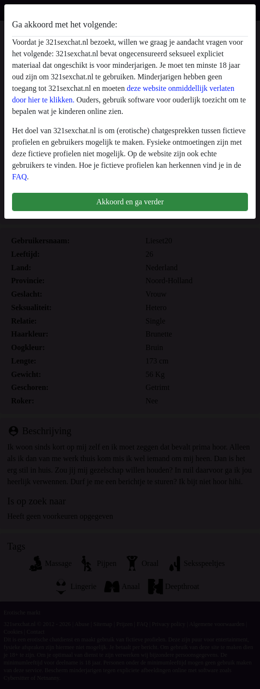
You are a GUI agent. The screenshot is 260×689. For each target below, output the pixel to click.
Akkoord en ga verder (130, 202)
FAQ (19, 177)
